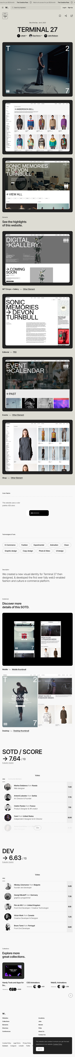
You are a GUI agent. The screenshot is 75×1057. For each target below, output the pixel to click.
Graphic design (11, 551)
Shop (4, 478)
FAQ (15, 352)
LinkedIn (21, 1046)
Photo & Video (44, 551)
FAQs (40, 1028)
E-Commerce (10, 545)
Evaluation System (8, 763)
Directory (5, 1028)
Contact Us (42, 1035)
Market (40, 1025)
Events (5, 415)
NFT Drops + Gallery (10, 289)
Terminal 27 (37, 29)
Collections (5, 1021)
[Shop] (37, 447)
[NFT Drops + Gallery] (37, 258)
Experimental (39, 545)
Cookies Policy (6, 1043)
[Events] (37, 384)
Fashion (24, 545)
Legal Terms (17, 1043)
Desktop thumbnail (21, 731)
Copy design (28, 551)
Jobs (39, 1021)
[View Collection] (13, 970)
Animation (54, 545)
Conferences (6, 1031)
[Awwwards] (6, 7)
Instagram (13, 1046)
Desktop (5, 731)
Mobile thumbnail (19, 669)
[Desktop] (37, 700)
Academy (41, 1018)
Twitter (28, 1046)
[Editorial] (37, 321)
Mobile (5, 669)
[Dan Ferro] (35, 35)
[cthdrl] (22, 35)
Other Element (29, 289)
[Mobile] (37, 639)
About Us (41, 1031)
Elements (5, 1025)
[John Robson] (51, 35)
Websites (5, 1018)
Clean (66, 545)
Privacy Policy (27, 1043)
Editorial (5, 352)
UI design (59, 551)
